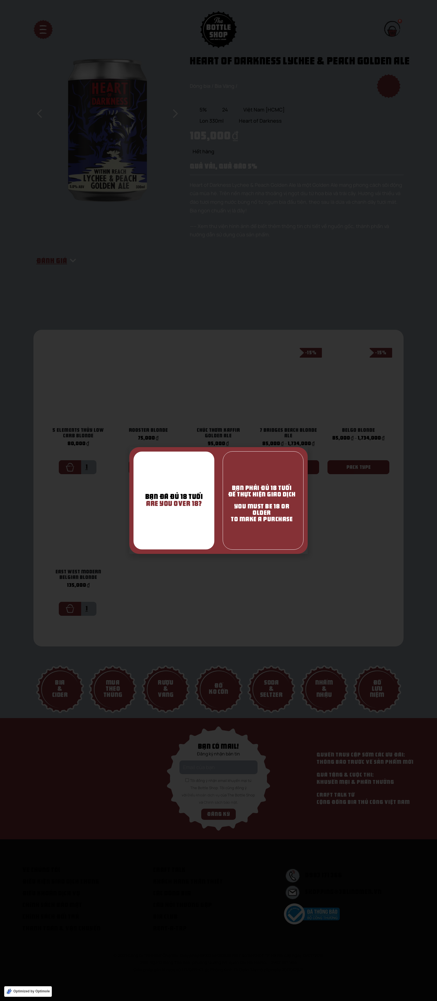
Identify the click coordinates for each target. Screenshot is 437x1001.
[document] (218, 500)
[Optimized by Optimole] (28, 991)
